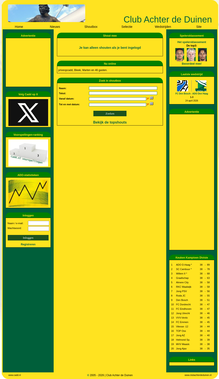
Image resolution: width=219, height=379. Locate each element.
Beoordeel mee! (192, 63)
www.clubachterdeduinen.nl (198, 375)
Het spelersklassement (191, 42)
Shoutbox (90, 26)
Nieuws (55, 26)
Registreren (28, 244)
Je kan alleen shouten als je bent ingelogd (110, 47)
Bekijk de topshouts (110, 122)
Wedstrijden (163, 26)
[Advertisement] (29, 62)
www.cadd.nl (14, 375)
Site (199, 26)
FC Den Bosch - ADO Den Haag (192, 93)
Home (19, 26)
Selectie (126, 26)
